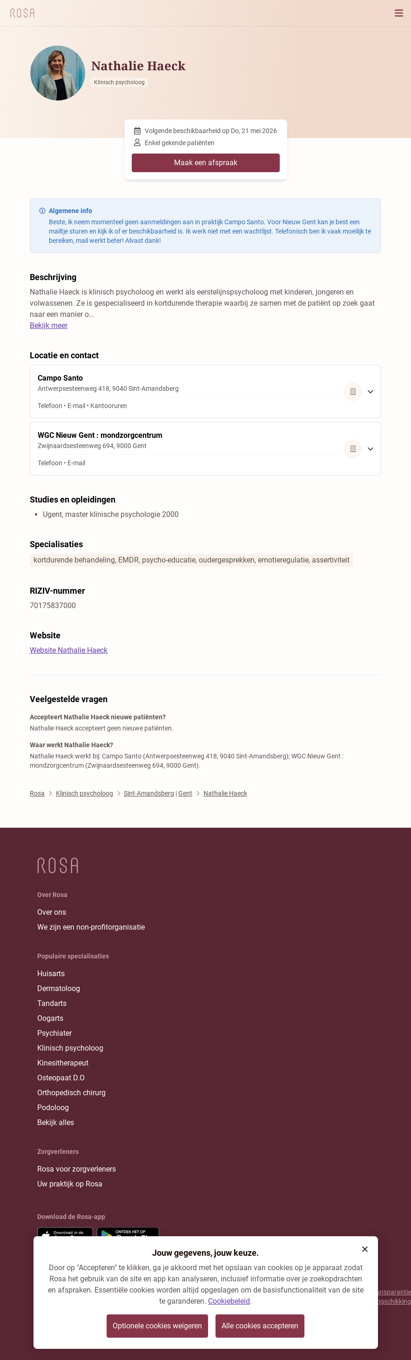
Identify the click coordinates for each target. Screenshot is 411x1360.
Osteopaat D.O (61, 1077)
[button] (365, 1249)
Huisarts (51, 973)
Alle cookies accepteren (260, 1325)
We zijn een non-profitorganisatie (91, 927)
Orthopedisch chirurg (71, 1092)
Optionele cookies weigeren (157, 1325)
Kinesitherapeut (62, 1063)
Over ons (51, 912)
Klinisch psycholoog (70, 1048)
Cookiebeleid (229, 1301)
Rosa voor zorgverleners (76, 1169)
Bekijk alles (55, 1122)
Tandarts (52, 1003)
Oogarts (50, 1018)
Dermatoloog (58, 988)
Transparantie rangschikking (391, 1296)
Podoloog (53, 1107)
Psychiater (54, 1033)
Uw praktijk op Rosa (69, 1183)
